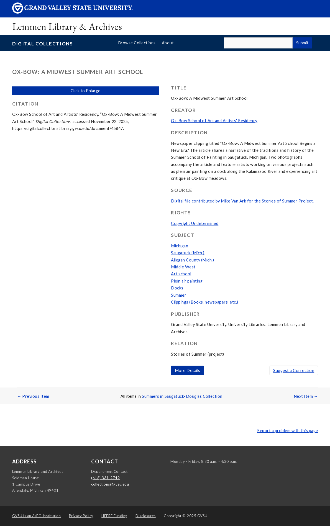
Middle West (183, 267)
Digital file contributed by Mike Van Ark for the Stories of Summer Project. (242, 201)
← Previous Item (33, 396)
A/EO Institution (36, 516)
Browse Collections (137, 42)
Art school (181, 273)
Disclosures (145, 516)
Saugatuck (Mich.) (187, 252)
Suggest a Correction (293, 370)
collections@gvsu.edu (110, 484)
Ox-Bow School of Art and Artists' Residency (214, 120)
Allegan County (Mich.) (192, 260)
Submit (302, 42)
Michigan (179, 245)
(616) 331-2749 (105, 478)
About (168, 42)
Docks (177, 288)
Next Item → (306, 396)
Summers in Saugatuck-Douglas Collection (182, 396)
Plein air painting (187, 281)
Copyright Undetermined (194, 223)
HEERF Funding (114, 516)
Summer (178, 295)
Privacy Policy (81, 516)
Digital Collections (42, 44)
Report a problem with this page (287, 430)
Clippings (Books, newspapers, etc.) (204, 302)
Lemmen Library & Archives (67, 26)
